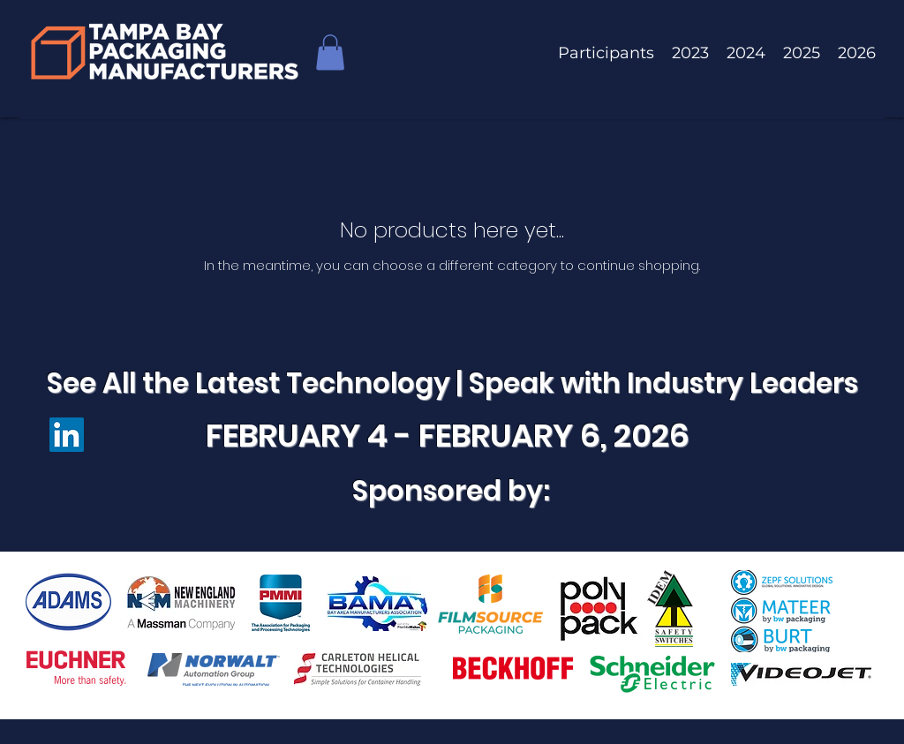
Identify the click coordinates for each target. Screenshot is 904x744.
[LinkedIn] (66, 434)
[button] (330, 52)
